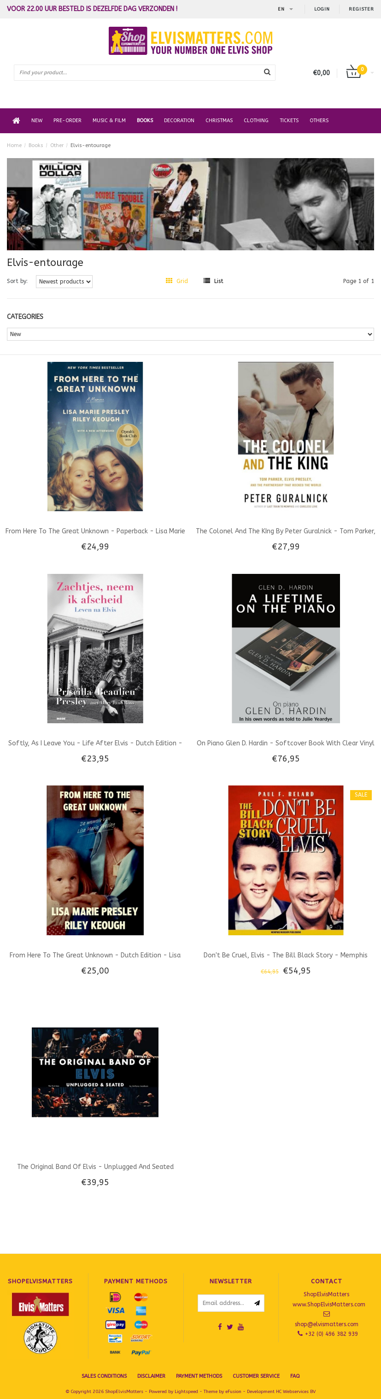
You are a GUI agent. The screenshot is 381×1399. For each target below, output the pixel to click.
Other (57, 145)
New (36, 121)
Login (322, 9)
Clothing (256, 121)
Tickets (289, 121)
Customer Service (256, 1376)
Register (361, 9)
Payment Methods (199, 1376)
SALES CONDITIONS (104, 1376)
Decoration (179, 121)
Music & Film (109, 121)
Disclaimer (151, 1376)
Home (14, 145)
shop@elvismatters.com (326, 1324)
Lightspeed (186, 1391)
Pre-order (67, 121)
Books (145, 121)
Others (319, 121)
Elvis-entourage (90, 145)
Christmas (219, 121)
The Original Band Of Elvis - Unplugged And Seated (95, 1167)
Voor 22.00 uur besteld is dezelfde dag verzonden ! (92, 9)
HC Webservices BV (296, 1391)
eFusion (233, 1391)
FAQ (295, 1376)
